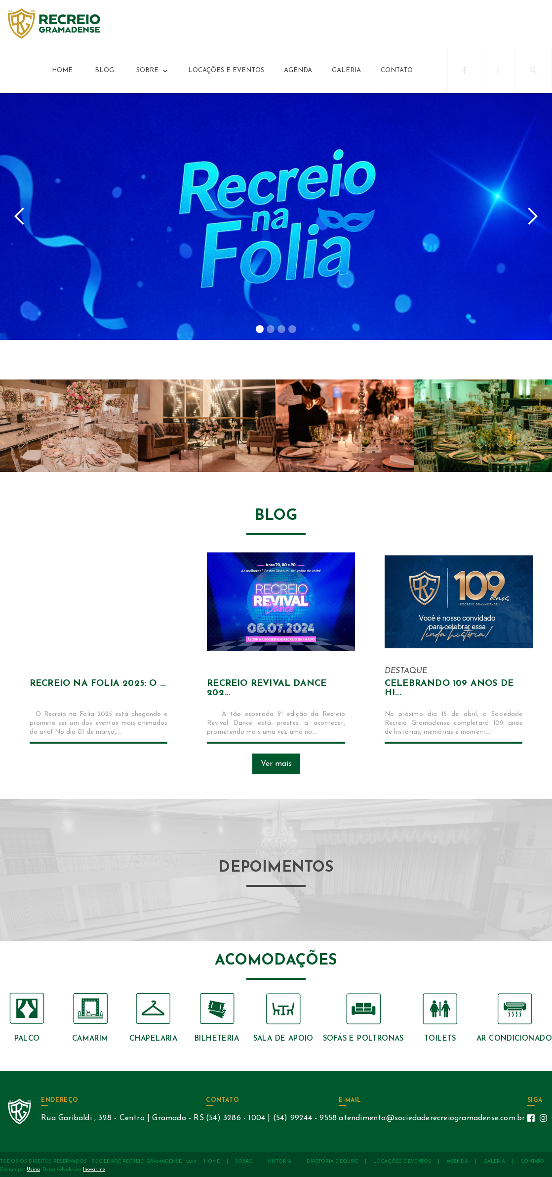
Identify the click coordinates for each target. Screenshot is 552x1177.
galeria (346, 70)
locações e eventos (226, 70)
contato (397, 70)
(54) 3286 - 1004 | (238, 1118)
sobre (243, 1161)
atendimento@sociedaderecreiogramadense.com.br (432, 1118)
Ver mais (276, 764)
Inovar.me (94, 1169)
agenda (298, 70)
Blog (104, 70)
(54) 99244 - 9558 (304, 1118)
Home (62, 70)
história (279, 1161)
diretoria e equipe (332, 1161)
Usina (33, 1169)
